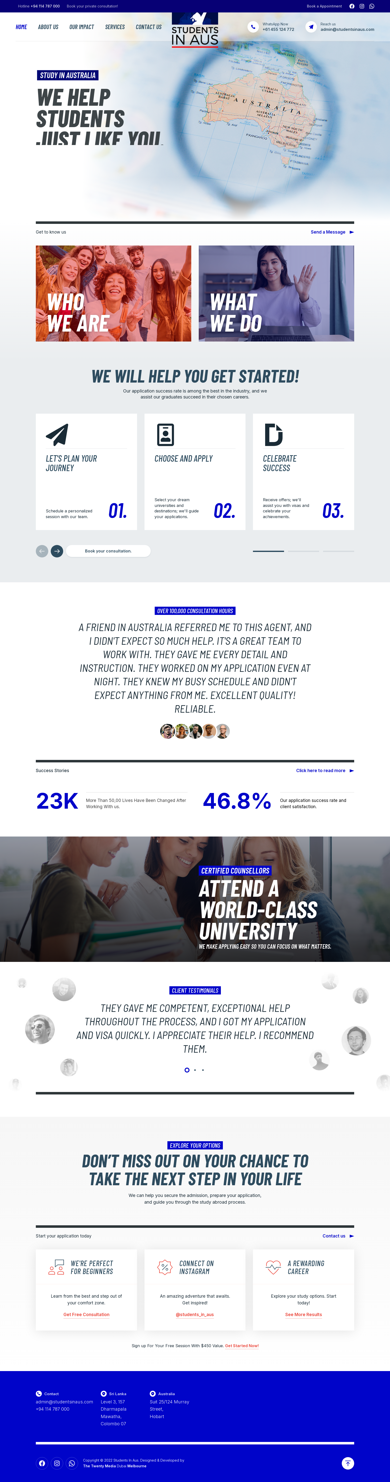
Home (21, 27)
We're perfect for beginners (92, 1267)
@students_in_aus (195, 1314)
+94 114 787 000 (45, 6)
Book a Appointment (324, 6)
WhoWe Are (77, 311)
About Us (48, 27)
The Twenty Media (99, 1466)
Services (115, 27)
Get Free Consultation (86, 1314)
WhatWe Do (235, 311)
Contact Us (148, 27)
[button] (268, 551)
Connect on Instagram (196, 1267)
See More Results (303, 1314)
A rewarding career (306, 1267)
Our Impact (81, 27)
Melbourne (136, 1466)
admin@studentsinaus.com (64, 1401)
